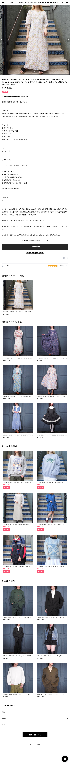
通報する (65, 258)
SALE (3, 725)
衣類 (3, 712)
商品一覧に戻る (35, 735)
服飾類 (4, 718)
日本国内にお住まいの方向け (35, 253)
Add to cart (35, 247)
